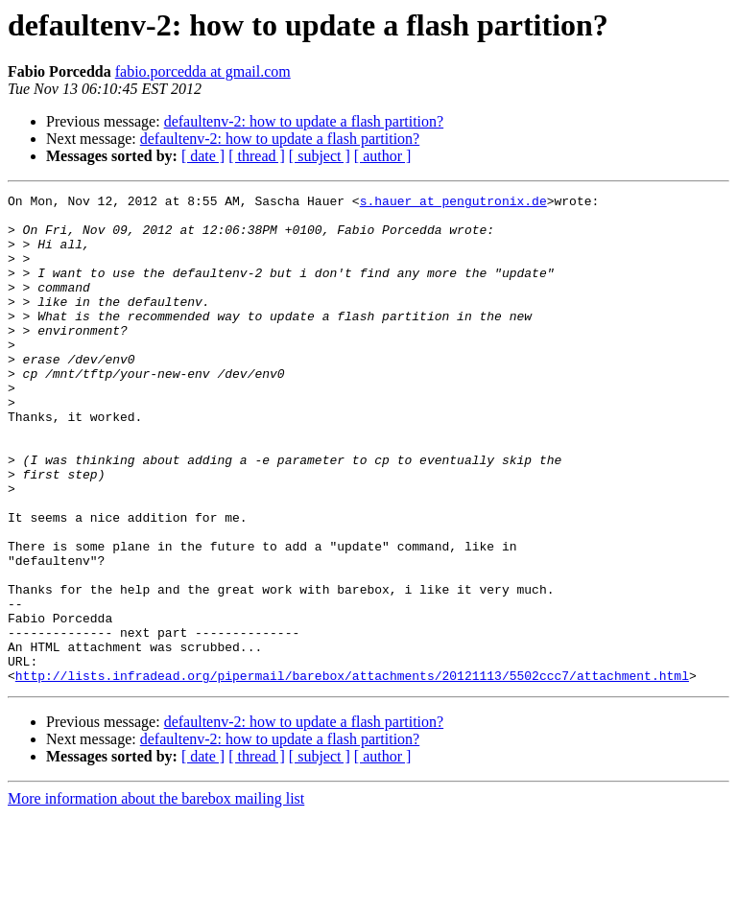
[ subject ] (319, 156)
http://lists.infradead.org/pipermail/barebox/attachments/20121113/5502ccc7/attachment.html (352, 773)
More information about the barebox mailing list (156, 896)
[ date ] (203, 156)
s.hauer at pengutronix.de (453, 203)
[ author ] (383, 156)
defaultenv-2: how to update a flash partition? (303, 121)
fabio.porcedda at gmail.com (203, 71)
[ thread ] (256, 156)
